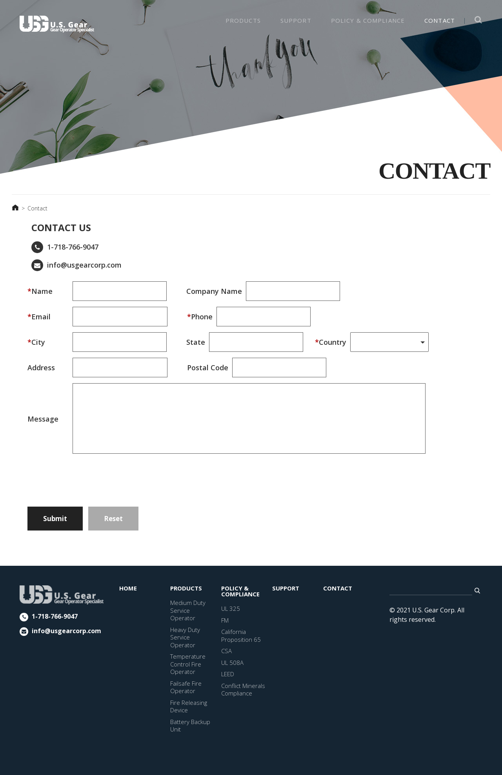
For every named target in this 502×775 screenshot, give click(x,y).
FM (225, 620)
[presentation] (132, 475)
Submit (55, 518)
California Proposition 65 (241, 635)
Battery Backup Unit (190, 725)
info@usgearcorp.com (84, 265)
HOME (128, 588)
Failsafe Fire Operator (186, 687)
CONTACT (439, 20)
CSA (226, 651)
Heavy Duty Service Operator (185, 637)
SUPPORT (295, 20)
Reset (113, 518)
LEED (227, 674)
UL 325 (230, 608)
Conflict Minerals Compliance (243, 689)
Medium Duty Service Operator (188, 610)
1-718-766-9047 (72, 247)
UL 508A (232, 662)
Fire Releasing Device (188, 706)
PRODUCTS (243, 20)
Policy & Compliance (368, 20)
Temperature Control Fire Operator (188, 663)
